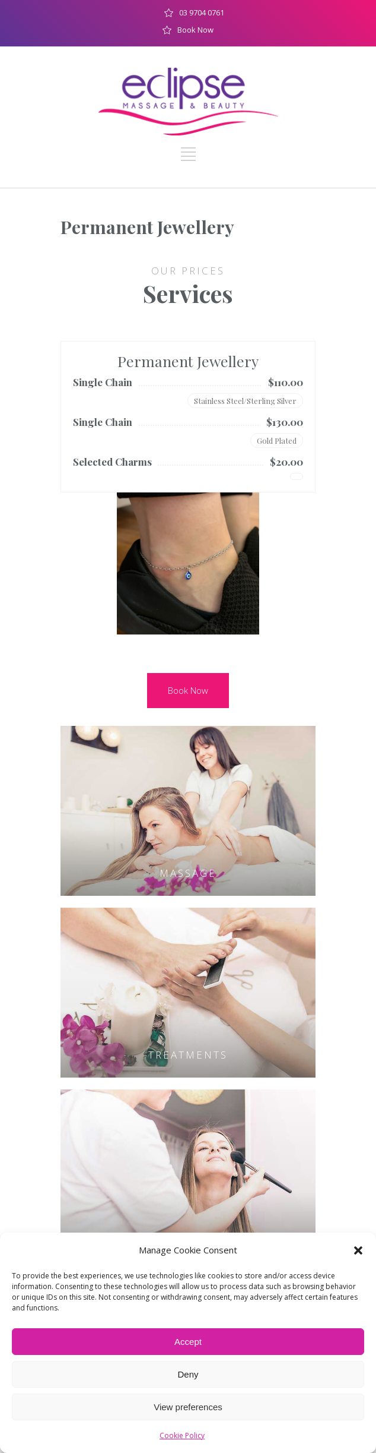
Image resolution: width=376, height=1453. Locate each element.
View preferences (188, 1407)
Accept (188, 1342)
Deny (187, 1374)
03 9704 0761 (201, 12)
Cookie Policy (182, 1435)
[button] (358, 1250)
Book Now (195, 29)
